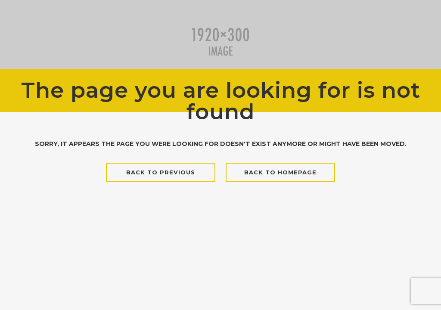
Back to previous (160, 172)
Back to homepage (280, 172)
